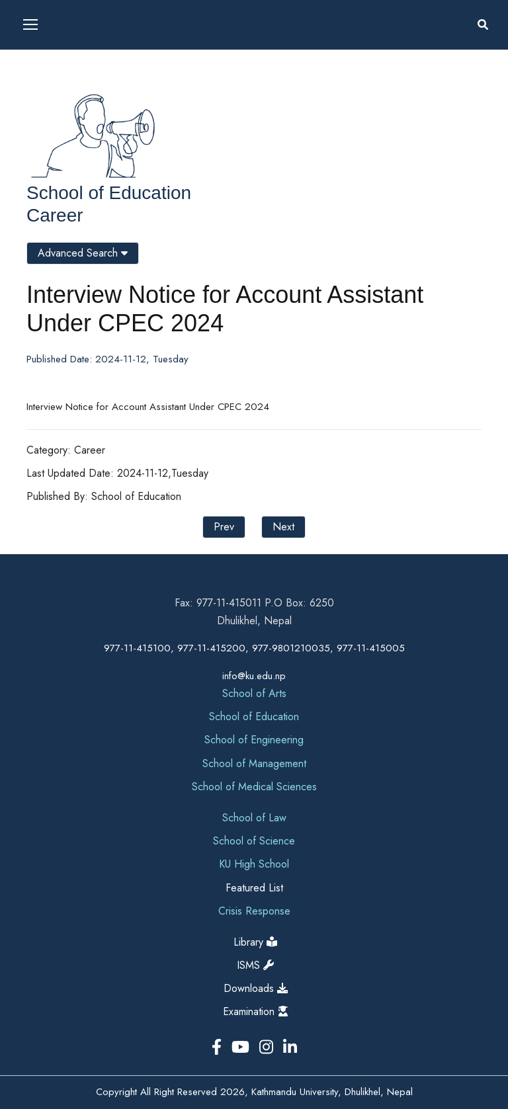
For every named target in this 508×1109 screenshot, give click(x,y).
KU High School (254, 864)
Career (54, 215)
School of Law (254, 817)
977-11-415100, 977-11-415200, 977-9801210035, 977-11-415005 (254, 648)
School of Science (254, 840)
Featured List (254, 887)
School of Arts (254, 693)
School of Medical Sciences (254, 786)
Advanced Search (83, 253)
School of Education (108, 193)
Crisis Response (254, 911)
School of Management (254, 763)
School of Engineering (254, 739)
